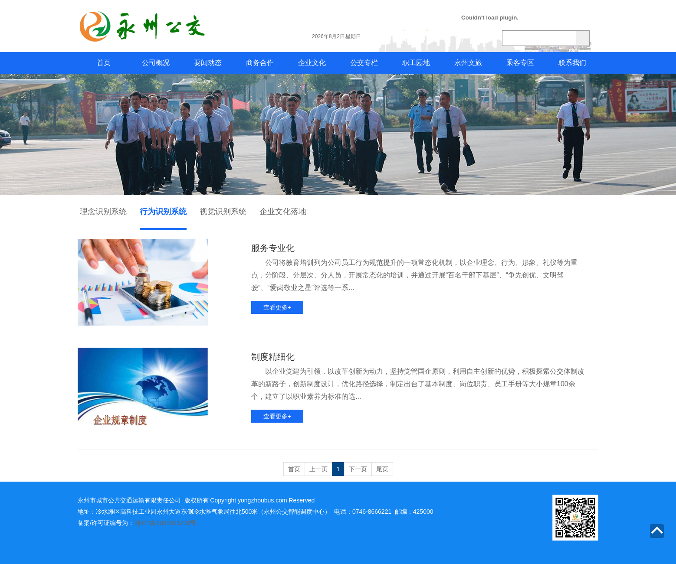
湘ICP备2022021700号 (165, 522)
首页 (104, 62)
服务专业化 (273, 248)
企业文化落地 (282, 211)
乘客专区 (520, 62)
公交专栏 (364, 62)
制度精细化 (273, 357)
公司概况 (156, 62)
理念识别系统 (103, 211)
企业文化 (312, 62)
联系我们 (572, 62)
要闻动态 (208, 62)
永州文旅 (468, 62)
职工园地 (416, 62)
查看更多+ (277, 307)
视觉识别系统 (223, 211)
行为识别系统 (163, 211)
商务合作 (260, 62)
